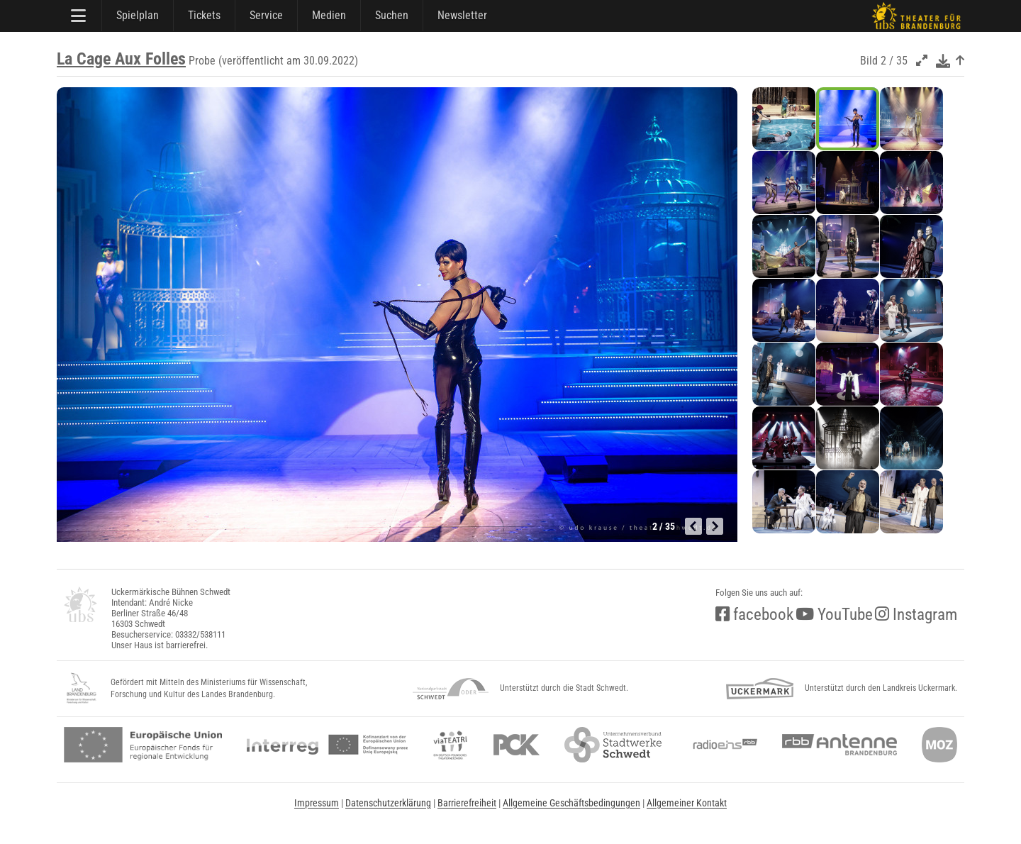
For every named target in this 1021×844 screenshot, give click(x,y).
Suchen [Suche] (391, 15)
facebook (754, 614)
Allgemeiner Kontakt (687, 803)
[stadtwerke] (613, 744)
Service (266, 15)
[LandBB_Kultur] (81, 688)
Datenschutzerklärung (388, 803)
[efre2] (143, 744)
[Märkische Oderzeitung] (939, 744)
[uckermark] (759, 688)
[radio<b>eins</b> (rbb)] (722, 744)
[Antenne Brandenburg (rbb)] (839, 744)
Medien (329, 15)
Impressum (316, 803)
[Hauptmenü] (79, 15)
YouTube (834, 614)
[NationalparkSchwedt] (451, 688)
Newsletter (462, 15)
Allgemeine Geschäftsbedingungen (571, 803)
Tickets (204, 15)
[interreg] (327, 744)
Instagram (916, 614)
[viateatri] (450, 744)
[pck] (516, 744)
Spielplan (137, 15)
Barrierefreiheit (466, 803)
